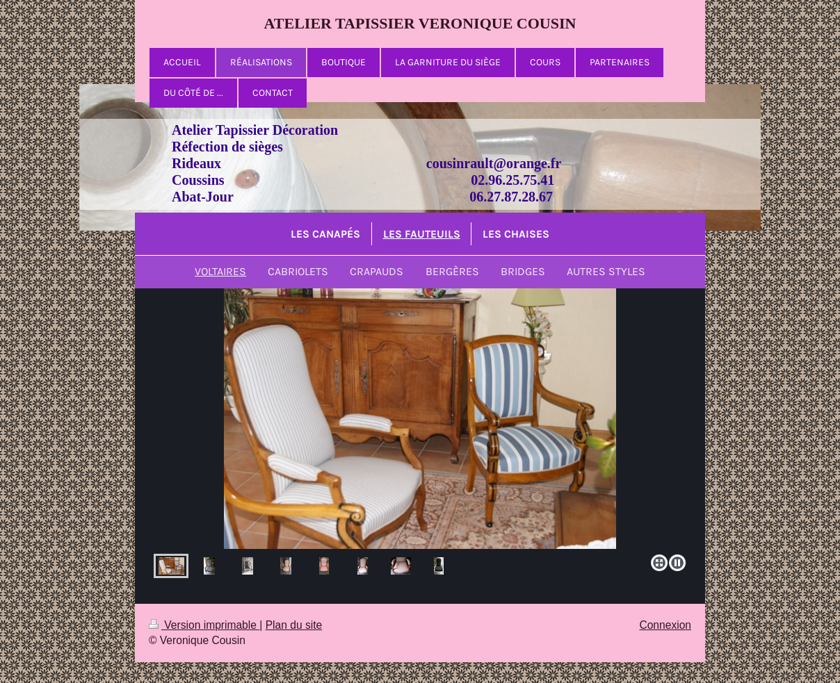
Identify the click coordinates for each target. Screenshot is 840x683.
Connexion (665, 625)
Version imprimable (204, 625)
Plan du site (294, 625)
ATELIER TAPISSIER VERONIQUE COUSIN (420, 23)
